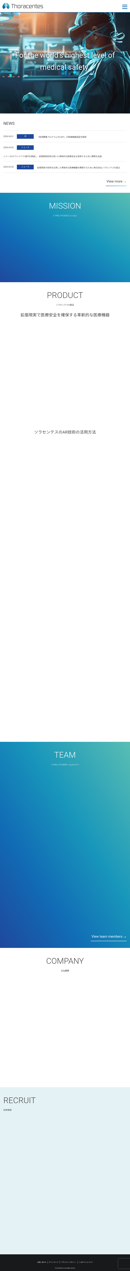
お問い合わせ (41, 1262)
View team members (107, 936)
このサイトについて (86, 1262)
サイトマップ (53, 1262)
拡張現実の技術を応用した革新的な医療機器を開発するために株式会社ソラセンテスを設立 (78, 168)
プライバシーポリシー (68, 1262)
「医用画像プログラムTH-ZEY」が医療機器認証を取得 (61, 137)
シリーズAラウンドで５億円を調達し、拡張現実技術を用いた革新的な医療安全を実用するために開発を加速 (52, 157)
